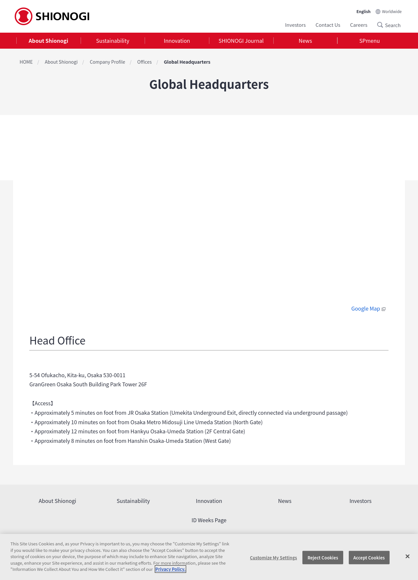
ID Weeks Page (209, 520)
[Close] (407, 556)
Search (382, 25)
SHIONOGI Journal (241, 40)
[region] (209, 557)
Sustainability (112, 40)
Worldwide (392, 11)
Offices (144, 61)
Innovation (177, 40)
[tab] (48, 41)
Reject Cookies (323, 557)
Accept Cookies (369, 557)
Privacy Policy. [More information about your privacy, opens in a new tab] (170, 569)
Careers (358, 24)
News (305, 40)
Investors (295, 24)
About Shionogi (48, 40)
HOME (26, 61)
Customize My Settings (273, 557)
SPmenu (369, 40)
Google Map (369, 308)
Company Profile (107, 61)
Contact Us (327, 24)
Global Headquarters (187, 61)
